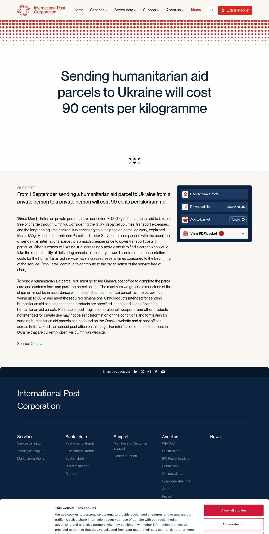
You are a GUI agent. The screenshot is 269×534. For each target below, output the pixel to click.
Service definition (29, 443)
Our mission (170, 451)
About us (170, 436)
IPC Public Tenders (175, 459)
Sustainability (75, 459)
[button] (214, 219)
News (215, 436)
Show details (227, 525)
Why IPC (168, 443)
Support (121, 436)
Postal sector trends (80, 443)
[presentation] (134, 161)
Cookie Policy (99, 503)
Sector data (76, 436)
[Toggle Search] (212, 10)
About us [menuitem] (173, 10)
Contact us (170, 466)
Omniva (37, 343)
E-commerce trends (80, 451)
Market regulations (30, 459)
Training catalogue (30, 451)
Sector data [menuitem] (124, 10)
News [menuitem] (196, 10)
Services (25, 436)
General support (125, 456)
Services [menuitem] (97, 10)
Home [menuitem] (78, 10)
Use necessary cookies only (234, 506)
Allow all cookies (234, 479)
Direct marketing (77, 466)
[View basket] (214, 233)
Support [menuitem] (149, 10)
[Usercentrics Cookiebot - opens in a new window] (27, 526)
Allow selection (233, 492)
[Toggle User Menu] (235, 10)
